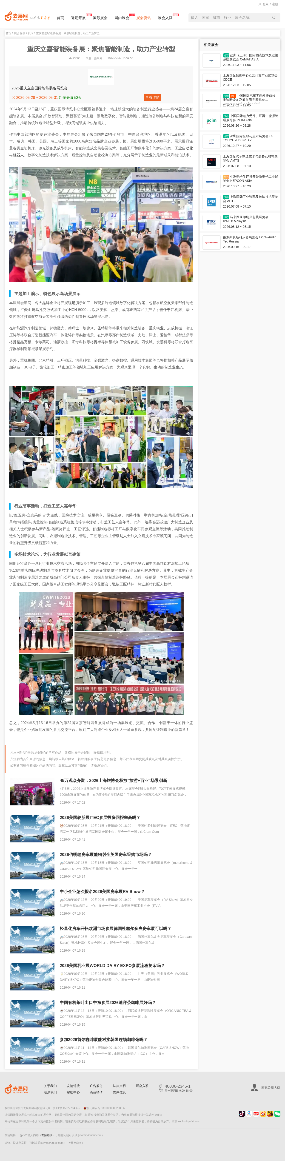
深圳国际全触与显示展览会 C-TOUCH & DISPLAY (248, 138)
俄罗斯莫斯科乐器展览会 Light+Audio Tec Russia (249, 239)
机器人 (18, 155)
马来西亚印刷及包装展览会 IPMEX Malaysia (245, 219)
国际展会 (100, 18)
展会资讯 (143, 18)
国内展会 (121, 17)
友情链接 (73, 1086)
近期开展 (78, 17)
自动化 (187, 148)
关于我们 (50, 1086)
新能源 (18, 328)
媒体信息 (119, 1092)
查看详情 (152, 97)
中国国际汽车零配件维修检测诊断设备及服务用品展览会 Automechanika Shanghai (249, 98)
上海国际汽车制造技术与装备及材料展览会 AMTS (250, 158)
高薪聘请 (96, 1092)
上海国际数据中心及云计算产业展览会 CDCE (250, 77)
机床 (30, 33)
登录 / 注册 (268, 4)
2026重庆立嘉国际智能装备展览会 (39, 88)
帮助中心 (73, 1092)
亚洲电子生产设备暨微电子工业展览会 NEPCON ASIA (250, 179)
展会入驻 (165, 17)
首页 (60, 18)
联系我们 (50, 1092)
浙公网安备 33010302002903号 (104, 1108)
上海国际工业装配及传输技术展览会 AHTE (250, 199)
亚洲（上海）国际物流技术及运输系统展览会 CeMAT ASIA (250, 57)
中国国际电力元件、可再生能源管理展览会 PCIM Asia (250, 118)
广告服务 (96, 1086)
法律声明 (119, 1086)
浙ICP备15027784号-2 (66, 1108)
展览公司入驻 (270, 1088)
